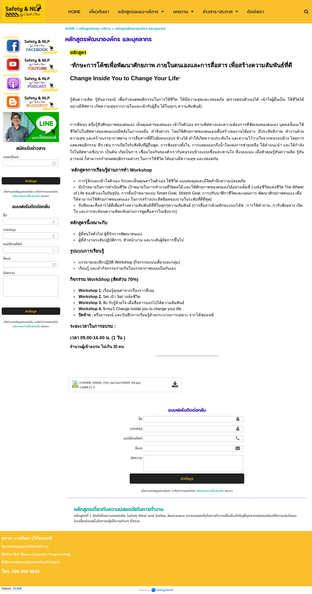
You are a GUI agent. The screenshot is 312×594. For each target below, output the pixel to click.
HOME (70, 28)
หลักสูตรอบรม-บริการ (95, 28)
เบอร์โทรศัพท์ (12, 244)
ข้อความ (9, 273)
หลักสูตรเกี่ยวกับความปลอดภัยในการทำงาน (118, 509)
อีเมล (6, 258)
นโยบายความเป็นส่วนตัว (26, 196)
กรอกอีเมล (11, 157)
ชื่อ (5, 215)
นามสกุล (9, 229)
